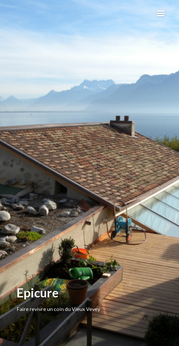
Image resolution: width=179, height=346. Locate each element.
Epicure (38, 292)
